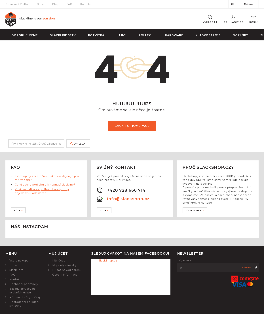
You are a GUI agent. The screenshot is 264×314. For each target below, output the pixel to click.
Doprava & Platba (17, 4)
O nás (40, 4)
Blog (55, 4)
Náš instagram (29, 226)
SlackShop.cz (107, 260)
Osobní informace (65, 274)
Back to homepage (132, 126)
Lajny (121, 35)
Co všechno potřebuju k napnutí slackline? (45, 184)
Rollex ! (146, 35)
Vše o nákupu (19, 260)
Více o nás (195, 210)
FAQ (69, 4)
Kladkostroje (208, 35)
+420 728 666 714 (126, 190)
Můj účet (58, 260)
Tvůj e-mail (184, 260)
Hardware (174, 35)
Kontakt (85, 4)
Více (18, 210)
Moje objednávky (64, 265)
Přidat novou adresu (66, 270)
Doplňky (240, 35)
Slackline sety (63, 35)
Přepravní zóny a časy (25, 297)
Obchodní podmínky (23, 284)
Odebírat (249, 267)
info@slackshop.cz (128, 198)
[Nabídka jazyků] (249, 4)
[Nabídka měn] (234, 4)
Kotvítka (96, 35)
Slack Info (16, 270)
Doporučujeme (25, 35)
